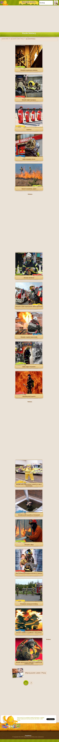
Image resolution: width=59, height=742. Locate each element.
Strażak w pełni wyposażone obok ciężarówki (28, 306)
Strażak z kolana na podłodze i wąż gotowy (29, 632)
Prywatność (28, 735)
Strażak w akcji (28, 544)
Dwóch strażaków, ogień (29, 189)
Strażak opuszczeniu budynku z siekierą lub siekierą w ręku (29, 663)
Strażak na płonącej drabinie (28, 70)
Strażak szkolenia (29, 278)
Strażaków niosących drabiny (29, 604)
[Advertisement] (29, 18)
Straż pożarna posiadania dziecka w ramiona (29, 573)
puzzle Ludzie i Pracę (38, 673)
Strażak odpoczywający (29, 100)
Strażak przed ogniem (29, 396)
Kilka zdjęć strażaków (28, 366)
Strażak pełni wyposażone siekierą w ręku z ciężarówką (29, 485)
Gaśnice (29, 129)
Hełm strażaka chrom (29, 159)
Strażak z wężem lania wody (29, 337)
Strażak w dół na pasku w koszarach (29, 515)
